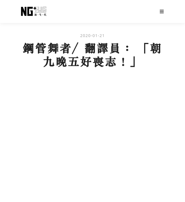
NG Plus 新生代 (33, 11)
